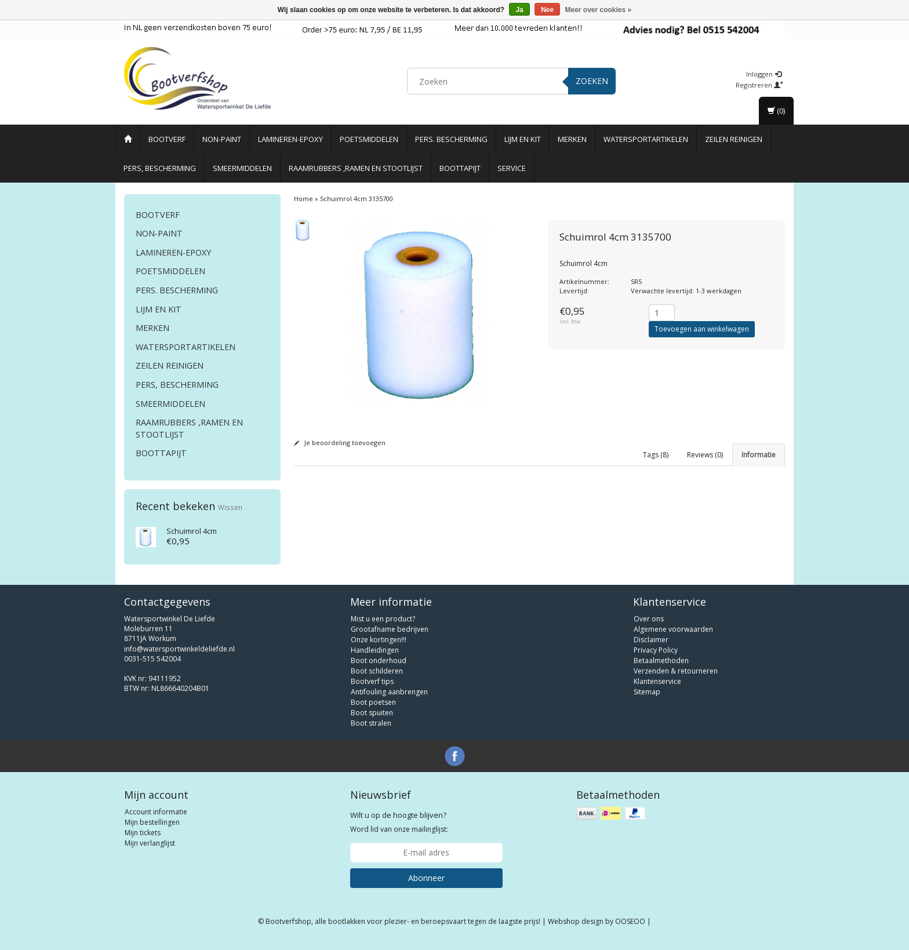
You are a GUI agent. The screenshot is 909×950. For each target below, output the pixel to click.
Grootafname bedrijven (389, 636)
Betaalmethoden (661, 667)
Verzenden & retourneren (676, 678)
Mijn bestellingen (152, 829)
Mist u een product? (383, 626)
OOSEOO (630, 928)
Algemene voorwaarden (673, 636)
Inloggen (763, 74)
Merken (572, 139)
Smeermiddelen (242, 168)
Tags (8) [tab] (655, 455)
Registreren (759, 85)
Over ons (649, 626)
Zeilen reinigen (733, 139)
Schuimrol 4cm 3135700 (356, 198)
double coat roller (452, 542)
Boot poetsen (373, 709)
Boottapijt (460, 168)
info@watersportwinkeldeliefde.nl (179, 656)
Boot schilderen (377, 678)
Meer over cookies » (598, 10)
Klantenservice (657, 688)
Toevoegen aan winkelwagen (702, 329)
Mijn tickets (143, 840)
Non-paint (221, 139)
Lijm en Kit (522, 139)
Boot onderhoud (378, 667)
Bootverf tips (372, 688)
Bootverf (167, 139)
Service (511, 168)
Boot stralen (371, 730)
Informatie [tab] (758, 455)
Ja (519, 10)
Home (303, 198)
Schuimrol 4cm (191, 531)
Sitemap (647, 699)
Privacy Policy (656, 657)
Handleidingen (375, 657)
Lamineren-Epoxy (290, 139)
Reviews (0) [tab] (705, 455)
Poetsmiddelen (369, 139)
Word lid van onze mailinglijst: (399, 829)
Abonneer (426, 884)
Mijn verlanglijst (150, 850)
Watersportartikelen (645, 139)
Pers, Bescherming (159, 168)
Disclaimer (651, 646)
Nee (547, 10)
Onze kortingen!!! (378, 646)
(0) (776, 110)
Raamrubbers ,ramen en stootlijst (356, 168)
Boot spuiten (372, 720)
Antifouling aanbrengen (389, 699)
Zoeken (592, 80)
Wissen (230, 507)
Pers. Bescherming (451, 139)
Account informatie (156, 819)
